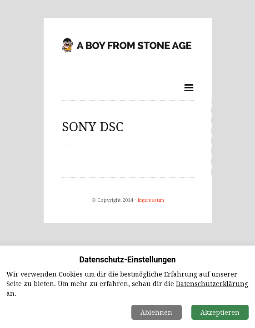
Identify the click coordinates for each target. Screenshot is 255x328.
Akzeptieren (220, 312)
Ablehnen (156, 312)
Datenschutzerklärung (212, 283)
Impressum (150, 200)
